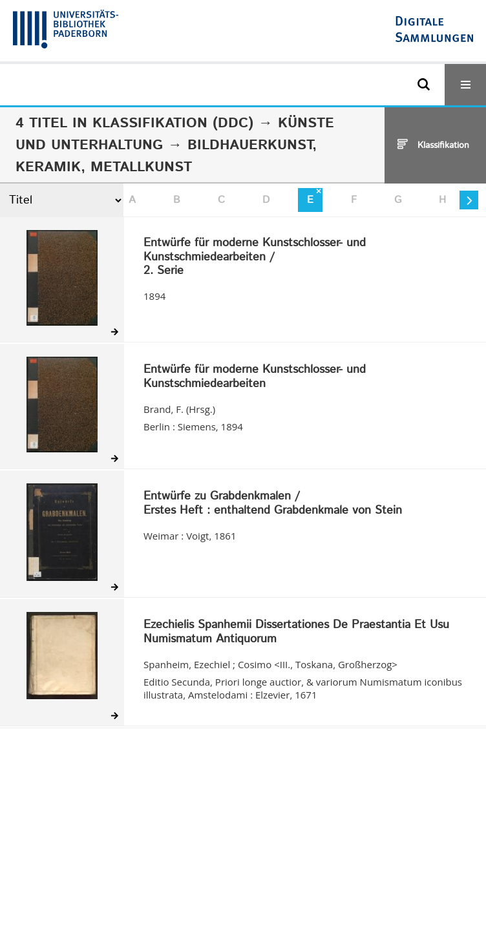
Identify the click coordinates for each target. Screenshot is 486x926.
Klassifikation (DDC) (172, 123)
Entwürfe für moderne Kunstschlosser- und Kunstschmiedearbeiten (254, 377)
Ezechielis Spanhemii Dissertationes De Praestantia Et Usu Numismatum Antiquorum (296, 632)
